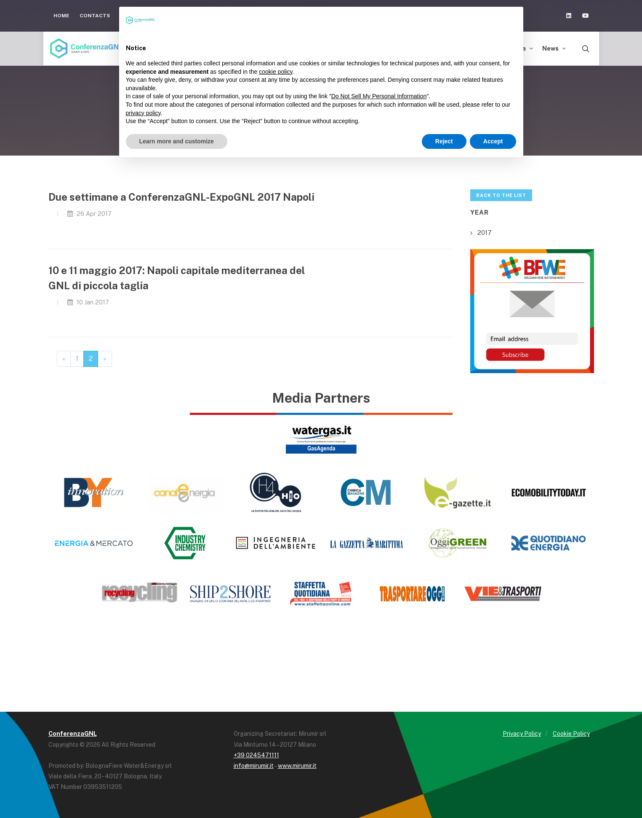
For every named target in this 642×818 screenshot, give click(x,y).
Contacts (95, 16)
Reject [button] (444, 141)
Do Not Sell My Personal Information (378, 96)
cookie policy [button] (275, 71)
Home (61, 16)
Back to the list (501, 195)
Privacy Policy (522, 733)
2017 (484, 232)
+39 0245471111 (256, 755)
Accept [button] (493, 141)
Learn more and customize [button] (176, 141)
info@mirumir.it (254, 765)
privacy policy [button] (143, 113)
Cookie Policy (571, 733)
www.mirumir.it (297, 765)
